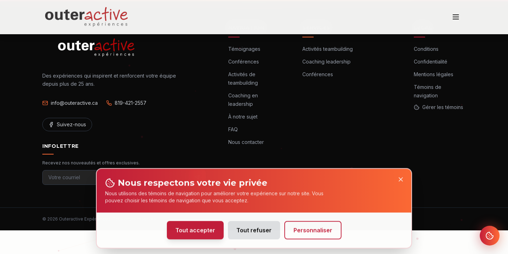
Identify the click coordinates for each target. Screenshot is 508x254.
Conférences (243, 62)
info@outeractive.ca (70, 103)
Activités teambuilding (327, 49)
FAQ (233, 129)
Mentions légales (433, 74)
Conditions (426, 49)
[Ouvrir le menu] (456, 17)
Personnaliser (313, 231)
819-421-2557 (126, 103)
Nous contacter (246, 142)
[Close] (400, 181)
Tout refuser (254, 231)
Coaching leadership (326, 62)
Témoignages (244, 49)
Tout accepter (195, 231)
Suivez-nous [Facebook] (67, 124)
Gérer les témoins (438, 107)
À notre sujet (243, 117)
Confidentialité (430, 62)
